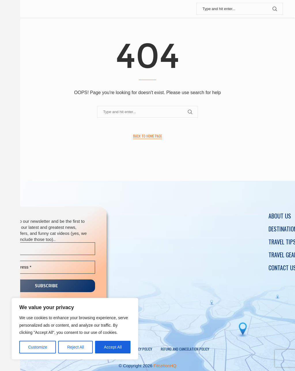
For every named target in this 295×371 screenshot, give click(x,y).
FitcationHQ (165, 365)
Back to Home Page (147, 136)
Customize (37, 347)
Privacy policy (141, 349)
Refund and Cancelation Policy (185, 349)
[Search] (239, 9)
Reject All (75, 347)
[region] (75, 328)
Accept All (113, 347)
